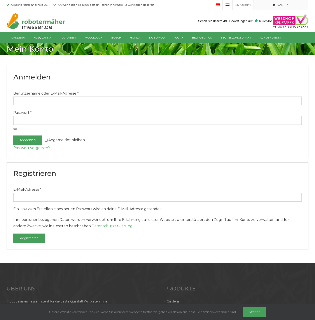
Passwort (22, 113)
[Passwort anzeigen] (15, 129)
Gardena (173, 301)
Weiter (254, 312)
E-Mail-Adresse (27, 189)
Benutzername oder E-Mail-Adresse (46, 93)
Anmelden (28, 140)
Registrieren (29, 238)
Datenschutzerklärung (112, 226)
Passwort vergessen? (31, 148)
